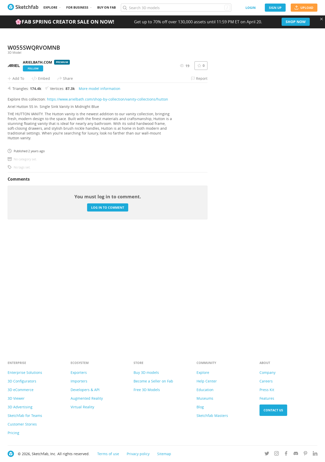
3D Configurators (22, 381)
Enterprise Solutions (25, 372)
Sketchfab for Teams (25, 415)
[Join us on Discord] (296, 454)
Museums (205, 398)
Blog (200, 407)
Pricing (13, 432)
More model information (99, 200)
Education (205, 389)
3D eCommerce (21, 389)
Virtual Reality (82, 407)
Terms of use (108, 453)
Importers (79, 381)
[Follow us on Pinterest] (305, 454)
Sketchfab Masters (212, 415)
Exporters (79, 372)
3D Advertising (20, 407)
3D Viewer (16, 398)
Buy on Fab (106, 7)
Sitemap (164, 453)
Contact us (273, 410)
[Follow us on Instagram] (276, 454)
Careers (266, 381)
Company (267, 372)
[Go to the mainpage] (23, 7)
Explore (50, 7)
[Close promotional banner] (321, 19)
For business (77, 7)
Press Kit (266, 389)
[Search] (175, 7)
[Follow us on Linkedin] (315, 454)
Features (266, 398)
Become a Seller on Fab (153, 381)
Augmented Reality (87, 398)
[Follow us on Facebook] (286, 454)
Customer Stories (22, 424)
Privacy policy (138, 453)
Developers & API (85, 389)
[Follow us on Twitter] (267, 454)
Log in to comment (107, 319)
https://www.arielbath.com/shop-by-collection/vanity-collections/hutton (107, 210)
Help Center (207, 381)
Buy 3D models (146, 372)
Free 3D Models (147, 389)
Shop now (296, 21)
